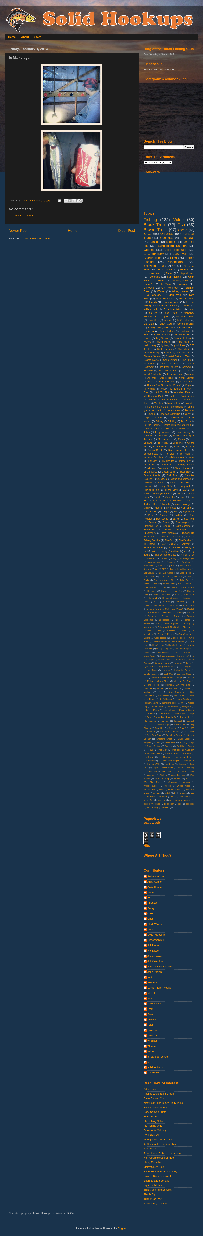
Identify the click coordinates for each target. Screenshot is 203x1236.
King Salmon (162, 338)
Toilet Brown (167, 768)
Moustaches (174, 688)
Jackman (178, 663)
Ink (189, 500)
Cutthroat (166, 602)
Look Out (168, 674)
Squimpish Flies (153, 1185)
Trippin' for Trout (153, 1198)
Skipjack (147, 742)
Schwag (186, 367)
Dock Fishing (188, 605)
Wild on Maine (176, 457)
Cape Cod (166, 323)
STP (192, 728)
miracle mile (185, 796)
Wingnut (152, 1040)
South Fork (150, 529)
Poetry (172, 396)
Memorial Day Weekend (177, 685)
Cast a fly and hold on (177, 352)
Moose (158, 508)
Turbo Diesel (180, 771)
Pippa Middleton (186, 710)
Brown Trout (155, 229)
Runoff (183, 728)
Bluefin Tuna (153, 257)
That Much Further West (157, 1189)
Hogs (182, 497)
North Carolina (184, 699)
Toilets (180, 768)
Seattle (152, 522)
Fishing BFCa (165, 486)
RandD (177, 446)
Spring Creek (155, 450)
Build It (188, 584)
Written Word (183, 786)
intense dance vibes (165, 555)
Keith (150, 977)
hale (192, 793)
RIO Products (150, 721)
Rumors (172, 728)
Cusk (155, 602)
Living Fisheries (153, 1162)
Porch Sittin (179, 713)
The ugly (182, 764)
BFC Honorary (152, 294)
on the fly (157, 410)
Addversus (150, 1089)
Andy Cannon (155, 881)
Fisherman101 (155, 940)
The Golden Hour (182, 757)
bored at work (175, 789)
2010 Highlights (187, 558)
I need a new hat (183, 652)
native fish (148, 800)
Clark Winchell (155, 924)
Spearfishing (150, 533)
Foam (160, 634)
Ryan (150, 1008)
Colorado (155, 276)
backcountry (150, 345)
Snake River (170, 742)
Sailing (176, 518)
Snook (166, 526)
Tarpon (186, 305)
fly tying (165, 345)
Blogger (122, 1228)
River (149, 724)
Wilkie (188, 778)
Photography (180, 280)
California (151, 591)
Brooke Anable (152, 475)
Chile (177, 594)
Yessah (168, 320)
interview (151, 796)
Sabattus (151, 731)
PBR (176, 511)
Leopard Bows (150, 670)
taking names (180, 291)
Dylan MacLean (156, 934)
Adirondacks (154, 562)
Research (190, 721)
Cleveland (152, 598)
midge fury (185, 461)
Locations (163, 435)
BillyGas (152, 902)
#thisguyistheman (185, 464)
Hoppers (147, 652)
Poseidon (184, 327)
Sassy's (176, 731)
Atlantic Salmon (186, 378)
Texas (150, 750)
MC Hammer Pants (154, 396)
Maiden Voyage (182, 504)
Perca (156, 710)
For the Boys (171, 490)
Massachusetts (165, 439)
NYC (160, 692)
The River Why (153, 764)
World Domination (153, 374)
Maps (179, 677)
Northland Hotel (169, 703)
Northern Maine (151, 703)
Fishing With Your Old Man (177, 425)
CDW (188, 414)
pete (149, 1062)
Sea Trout (189, 518)
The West (165, 284)
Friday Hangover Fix (160, 327)
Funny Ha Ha (182, 334)
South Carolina (183, 526)
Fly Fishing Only (153, 1125)
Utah (192, 771)
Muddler (187, 688)
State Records (168, 533)
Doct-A (151, 929)
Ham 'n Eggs (158, 645)
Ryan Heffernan (169, 399)
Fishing (150, 219)
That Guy (162, 750)
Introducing (184, 428)
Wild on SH (174, 547)
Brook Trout (155, 224)
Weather (158, 403)
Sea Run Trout (154, 735)
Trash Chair (152, 771)
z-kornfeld (153, 1072)
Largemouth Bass (167, 666)
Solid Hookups (175, 249)
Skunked (148, 370)
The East (169, 453)
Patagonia (186, 706)
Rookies (190, 446)
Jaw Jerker (150, 1148)
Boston (151, 414)
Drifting (159, 421)
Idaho (191, 309)
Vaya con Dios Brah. (154, 457)
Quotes (149, 249)
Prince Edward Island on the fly (161, 717)
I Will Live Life (152, 1134)
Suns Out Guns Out (170, 536)
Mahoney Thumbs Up (162, 677)
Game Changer (152, 428)
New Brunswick (176, 692)
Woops (167, 786)
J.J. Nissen (153, 950)
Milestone (148, 688)
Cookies (186, 598)
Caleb (150, 913)
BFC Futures (150, 471)
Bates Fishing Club (154, 1098)
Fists (159, 631)
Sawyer (151, 1019)
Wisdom (186, 782)
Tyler (150, 1024)
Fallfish (187, 620)
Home (12, 37)
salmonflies (165, 464)
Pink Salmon (169, 710)
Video (178, 219)
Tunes (147, 403)
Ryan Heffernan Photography (160, 1171)
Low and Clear (184, 674)
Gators (147, 638)
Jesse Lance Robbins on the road (163, 1153)
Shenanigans (182, 522)
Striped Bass (186, 273)
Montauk (160, 688)
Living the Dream (182, 670)
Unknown (152, 1030)
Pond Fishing (187, 396)
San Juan (164, 731)
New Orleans (180, 696)
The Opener (188, 760)
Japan (188, 663)
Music (161, 280)
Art (156, 569)
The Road (149, 544)
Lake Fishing (183, 432)
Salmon (186, 399)
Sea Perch (189, 731)
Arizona (147, 569)
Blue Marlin (184, 349)
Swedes (168, 746)
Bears (151, 381)
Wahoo (147, 341)
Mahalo (166, 504)
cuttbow (175, 551)
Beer (146, 334)
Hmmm (184, 269)
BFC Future (183, 320)
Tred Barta (166, 771)
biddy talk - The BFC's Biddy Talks (163, 1102)
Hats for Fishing (175, 645)
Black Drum (149, 576)
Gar (184, 490)
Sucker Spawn (151, 453)
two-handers (174, 410)
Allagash (151, 468)
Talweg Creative (152, 540)
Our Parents (172, 706)
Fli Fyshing (149, 388)
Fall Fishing (174, 276)
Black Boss (185, 573)
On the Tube (157, 706)
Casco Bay (177, 591)
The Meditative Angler (169, 760)
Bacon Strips (169, 471)
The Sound (169, 764)
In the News (176, 500)
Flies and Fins (152, 1116)
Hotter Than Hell (163, 652)
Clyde (161, 482)
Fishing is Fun (151, 490)
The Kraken (149, 760)
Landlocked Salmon (172, 245)
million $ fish (187, 555)
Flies (173, 257)
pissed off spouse (152, 804)
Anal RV (162, 565)
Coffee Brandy (185, 323)
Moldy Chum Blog (154, 1166)
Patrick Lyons (155, 1003)
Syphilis (180, 746)
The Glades (164, 757)
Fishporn (187, 627)
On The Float (169, 287)
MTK (146, 677)
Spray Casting (153, 746)
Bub (179, 584)
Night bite (186, 508)
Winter (161, 291)
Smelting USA (151, 526)
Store (37, 37)
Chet (150, 918)
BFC (164, 569)
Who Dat (177, 778)
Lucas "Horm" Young (159, 987)
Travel (187, 370)
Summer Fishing (182, 338)
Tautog (191, 746)
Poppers (163, 515)
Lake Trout (170, 312)
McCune (190, 677)
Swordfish (153, 320)
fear (186, 551)
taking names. (165, 269)
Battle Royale (164, 349)
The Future (149, 757)
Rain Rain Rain (161, 446)
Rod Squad (162, 518)
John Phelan (154, 971)
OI (173, 265)
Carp (146, 417)
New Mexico (163, 696)
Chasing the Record (162, 594)
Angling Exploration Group (159, 1093)
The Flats (186, 753)
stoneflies (190, 804)
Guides (147, 338)
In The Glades (164, 659)
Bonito (147, 580)
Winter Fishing (159, 551)
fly (175, 793)
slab (180, 804)
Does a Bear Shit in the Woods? (164, 385)
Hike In (169, 428)
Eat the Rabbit (151, 425)
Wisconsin (172, 782)
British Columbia (151, 584)
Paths (146, 710)
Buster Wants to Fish (156, 1107)
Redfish (152, 399)
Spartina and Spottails (156, 1180)
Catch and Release (181, 479)
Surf (188, 536)
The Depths (185, 540)
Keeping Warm (163, 432)
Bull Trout (172, 475)
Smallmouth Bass (168, 370)
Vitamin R (151, 775)
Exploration (164, 620)
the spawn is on (175, 374)
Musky (181, 439)
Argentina (165, 468)
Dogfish (190, 609)
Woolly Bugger (151, 786)
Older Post (126, 231)
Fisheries (148, 486)
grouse (183, 793)
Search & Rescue (174, 735)
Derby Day (173, 605)
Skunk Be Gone (185, 316)
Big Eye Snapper (167, 573)
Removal (178, 721)
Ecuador (152, 616)
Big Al (150, 897)
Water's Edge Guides (156, 1203)
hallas (150, 1051)
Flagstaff (171, 631)
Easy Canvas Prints (155, 1111)
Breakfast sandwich (170, 414)
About (25, 37)
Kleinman (152, 982)
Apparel (151, 378)
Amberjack (148, 565)
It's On (153, 312)
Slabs (157, 742)
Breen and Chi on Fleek (165, 580)
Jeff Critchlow (155, 961)
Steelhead (167, 237)
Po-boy (150, 713)
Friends (170, 634)
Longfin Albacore (151, 674)
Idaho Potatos (150, 656)
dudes (191, 457)
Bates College (167, 331)
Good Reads (160, 638)
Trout (162, 544)
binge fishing (174, 403)
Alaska (190, 374)
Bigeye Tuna (186, 298)
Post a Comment (23, 215)
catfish (167, 793)
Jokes (147, 432)
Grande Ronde (178, 638)
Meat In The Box (182, 681)
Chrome (148, 482)
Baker (150, 892)
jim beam (163, 796)
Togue (155, 768)
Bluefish (178, 576)
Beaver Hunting (167, 381)
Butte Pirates (150, 587)
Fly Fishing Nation (154, 1121)
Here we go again (183, 649)
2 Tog (173, 558)
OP (182, 703)
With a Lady (151, 309)
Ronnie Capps (162, 724)
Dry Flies (186, 421)
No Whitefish (165, 699)
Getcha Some (171, 302)
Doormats (167, 612)
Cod (172, 482)
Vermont (186, 544)
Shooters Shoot (164, 739)
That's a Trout (171, 753)
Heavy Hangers (163, 649)
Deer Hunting (159, 605)
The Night (185, 453)
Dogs (188, 385)
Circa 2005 (189, 594)
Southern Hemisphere (177, 529)
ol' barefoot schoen (158, 1056)
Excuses (185, 482)
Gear (146, 392)
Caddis (174, 587)
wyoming (149, 331)
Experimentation (173, 309)
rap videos (149, 464)
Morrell (151, 993)
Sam (150, 1014)
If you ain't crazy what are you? (174, 656)
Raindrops (164, 721)
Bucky (151, 908)
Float (162, 388)
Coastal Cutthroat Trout (178, 356)
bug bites (189, 403)
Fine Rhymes (171, 623)
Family (147, 623)
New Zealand (164, 298)
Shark (166, 522)
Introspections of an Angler (159, 1139)
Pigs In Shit (188, 511)
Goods (180, 493)
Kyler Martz (149, 666)
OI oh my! (178, 443)
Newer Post (18, 231)
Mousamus (149, 363)
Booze (170, 241)
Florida (153, 302)
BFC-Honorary (154, 253)
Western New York (153, 547)
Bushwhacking (151, 352)
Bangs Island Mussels (180, 569)
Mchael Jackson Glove (158, 681)
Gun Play (170, 497)
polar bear (169, 804)
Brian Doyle (185, 580)
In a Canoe (158, 500)
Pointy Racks (164, 713)
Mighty (147, 508)
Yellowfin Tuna (154, 265)
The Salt (188, 237)
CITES (163, 587)
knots (173, 796)
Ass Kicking (166, 378)
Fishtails (147, 631)
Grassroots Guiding (155, 1130)
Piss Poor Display (168, 367)
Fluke (183, 631)
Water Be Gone (178, 775)
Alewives (186, 562)
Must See (171, 508)
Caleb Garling (187, 587)
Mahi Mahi (175, 294)
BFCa (147, 233)
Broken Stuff (168, 584)
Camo (164, 591)
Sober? (148, 284)
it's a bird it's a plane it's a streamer (165, 406)
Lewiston (166, 670)
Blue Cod (164, 576)
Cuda (146, 602)
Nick (149, 998)
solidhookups (155, 1067)
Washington (176, 261)
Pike (150, 515)
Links (154, 241)
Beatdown (185, 331)
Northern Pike (152, 273)
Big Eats (149, 323)
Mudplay (147, 692)
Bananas (189, 410)
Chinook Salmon (152, 356)
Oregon (165, 511)
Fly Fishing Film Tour (180, 388)
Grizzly (157, 497)
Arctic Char (185, 565)
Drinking (172, 421)
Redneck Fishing (167, 305)
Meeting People (151, 685)
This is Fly (149, 1194)
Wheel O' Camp (161, 778)
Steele (182, 230)
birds (161, 789)
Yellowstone (149, 789)
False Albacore (162, 334)
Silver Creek (184, 739)
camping (156, 793)
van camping (152, 807)
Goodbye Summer (162, 493)
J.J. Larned (153, 945)
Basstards (185, 471)
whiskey (165, 807)
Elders (165, 616)
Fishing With (184, 486)
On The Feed (150, 511)
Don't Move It (153, 612)
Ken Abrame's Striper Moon (159, 1157)
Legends (148, 435)
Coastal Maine (151, 360)
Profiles (178, 515)
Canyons (149, 287)
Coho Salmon (170, 360)
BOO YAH (180, 253)
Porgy (191, 713)
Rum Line (159, 728)
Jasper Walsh (155, 956)
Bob (189, 576)
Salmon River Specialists (158, 1176)
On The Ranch (171, 363)
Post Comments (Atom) (38, 238)
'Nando (151, 1046)
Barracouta (149, 573)
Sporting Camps (186, 742)
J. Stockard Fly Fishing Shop (160, 1144)
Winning (183, 284)
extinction (152, 461)
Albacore (171, 562)
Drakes (179, 612)
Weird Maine (163, 341)
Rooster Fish (180, 724)
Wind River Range (153, 782)
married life (168, 461)
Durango (190, 612)
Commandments (169, 598)
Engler (177, 616)
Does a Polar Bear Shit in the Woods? (165, 609)
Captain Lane (187, 381)
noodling (161, 800)
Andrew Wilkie (155, 876)
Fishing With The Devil (168, 627)
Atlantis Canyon (182, 468)
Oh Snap (167, 233)
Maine (169, 273)
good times (179, 345)
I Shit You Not (161, 392)
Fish (181, 224)
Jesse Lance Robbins (159, 966)
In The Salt (180, 659)
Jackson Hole (151, 504)
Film (157, 623)
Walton (163, 775)
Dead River (180, 602)
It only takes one (162, 663)
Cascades (161, 479)
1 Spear (163, 558)
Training (190, 768)
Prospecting (185, 717)
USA (173, 544)
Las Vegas (186, 666)
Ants (173, 565)
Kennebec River (182, 392)
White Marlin (183, 341)
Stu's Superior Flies (179, 450)
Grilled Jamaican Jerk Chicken (169, 641)
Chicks (158, 417)
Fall (176, 620)
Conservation (176, 417)
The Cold (169, 540)
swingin (151, 558)
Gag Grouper (184, 634)
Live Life (186, 360)
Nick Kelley (162, 443)
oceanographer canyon (180, 800)
